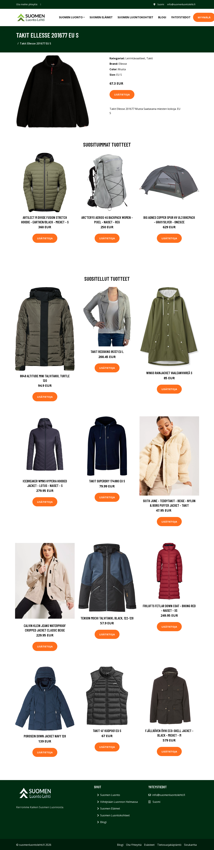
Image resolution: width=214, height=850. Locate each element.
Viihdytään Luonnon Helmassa (119, 802)
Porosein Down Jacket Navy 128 (45, 736)
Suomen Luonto (110, 795)
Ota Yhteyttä (133, 845)
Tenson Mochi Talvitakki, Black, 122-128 (107, 618)
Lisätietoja (122, 94)
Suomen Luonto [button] (71, 17)
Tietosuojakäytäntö (169, 845)
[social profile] (40, 4)
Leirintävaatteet (135, 58)
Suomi (160, 4)
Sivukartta (190, 845)
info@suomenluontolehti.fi (181, 4)
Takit (149, 58)
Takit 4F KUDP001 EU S (107, 731)
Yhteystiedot (181, 17)
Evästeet (149, 845)
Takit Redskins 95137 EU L (107, 352)
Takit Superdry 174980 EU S (107, 481)
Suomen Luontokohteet (135, 17)
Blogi (162, 17)
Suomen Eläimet (101, 17)
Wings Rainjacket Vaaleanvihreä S (169, 373)
